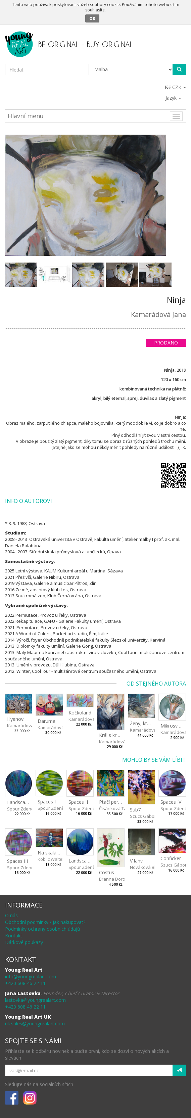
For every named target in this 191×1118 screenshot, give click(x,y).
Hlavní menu (26, 116)
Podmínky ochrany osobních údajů (42, 929)
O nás (11, 915)
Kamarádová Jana (158, 314)
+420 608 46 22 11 (25, 983)
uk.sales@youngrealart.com (35, 1023)
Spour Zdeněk (21, 809)
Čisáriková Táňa (115, 808)
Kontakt (13, 935)
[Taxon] (131, 69)
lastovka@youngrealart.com (35, 1000)
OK (92, 18)
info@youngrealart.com (30, 976)
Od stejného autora (156, 683)
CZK (175, 87)
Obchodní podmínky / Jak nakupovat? (45, 922)
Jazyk (173, 98)
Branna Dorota (114, 879)
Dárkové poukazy (24, 942)
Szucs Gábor (143, 816)
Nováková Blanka (148, 867)
